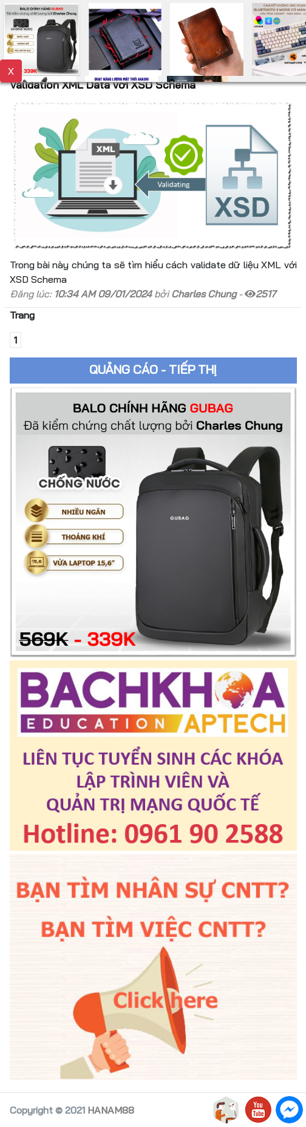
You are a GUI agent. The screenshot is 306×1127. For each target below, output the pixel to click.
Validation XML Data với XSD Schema (102, 84)
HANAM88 (110, 1110)
